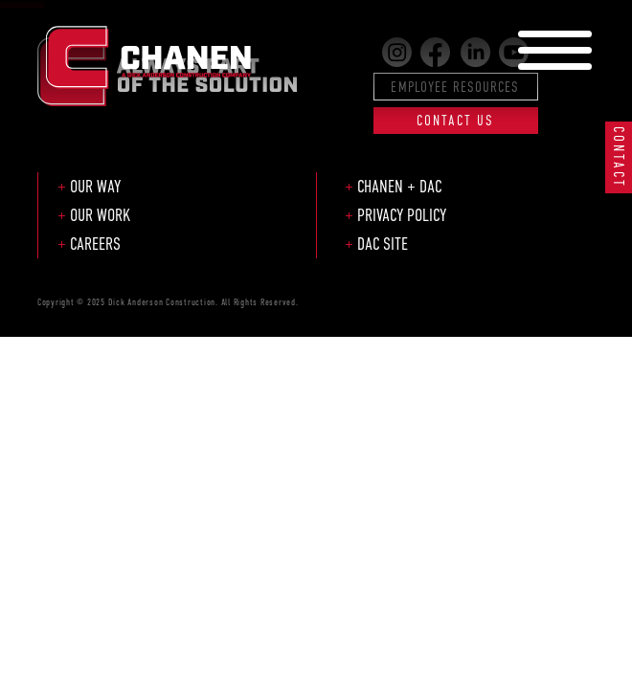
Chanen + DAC (399, 186)
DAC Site (382, 244)
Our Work (100, 215)
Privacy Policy (401, 215)
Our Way (95, 186)
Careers (95, 244)
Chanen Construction (148, 50)
